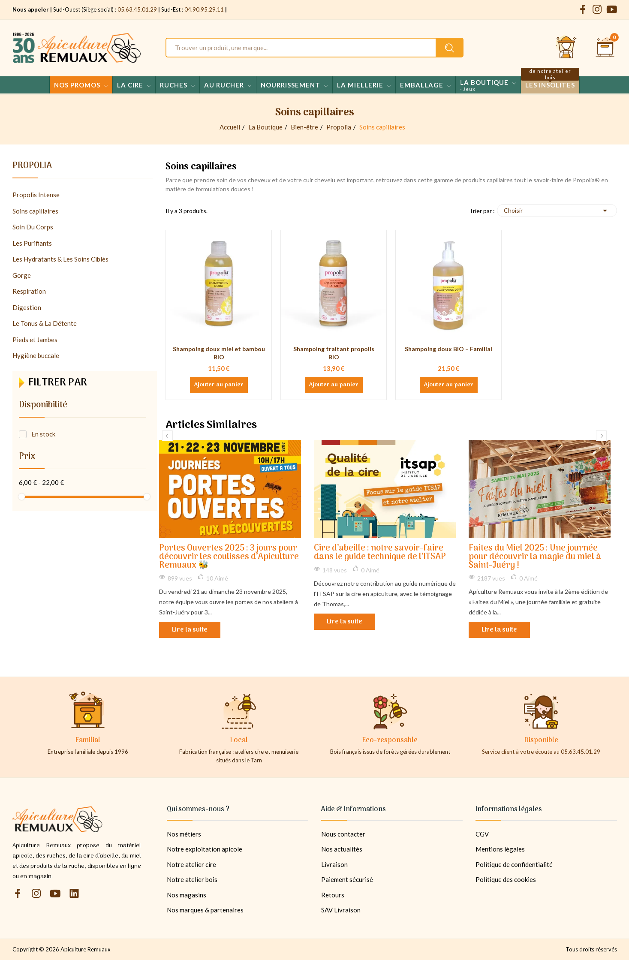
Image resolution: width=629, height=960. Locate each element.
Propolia (32, 167)
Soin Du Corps (32, 227)
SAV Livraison (341, 910)
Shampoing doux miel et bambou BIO (219, 353)
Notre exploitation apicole (204, 849)
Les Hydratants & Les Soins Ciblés (60, 259)
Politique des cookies (506, 879)
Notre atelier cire (191, 864)
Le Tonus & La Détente (44, 323)
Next (601, 435)
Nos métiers (184, 834)
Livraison (334, 864)
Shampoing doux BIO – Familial (448, 348)
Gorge (21, 275)
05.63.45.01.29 (137, 9)
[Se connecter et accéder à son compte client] (566, 47)
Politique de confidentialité (514, 864)
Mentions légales (500, 849)
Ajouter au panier (219, 385)
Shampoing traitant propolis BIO (333, 353)
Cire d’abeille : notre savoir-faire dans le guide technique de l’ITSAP (380, 553)
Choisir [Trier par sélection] (557, 210)
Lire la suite (190, 630)
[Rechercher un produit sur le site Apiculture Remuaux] (449, 47)
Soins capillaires (35, 211)
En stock (43, 434)
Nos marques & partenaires (205, 910)
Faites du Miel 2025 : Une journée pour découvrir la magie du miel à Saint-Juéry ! (535, 557)
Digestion (26, 307)
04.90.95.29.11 (204, 9)
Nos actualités (341, 849)
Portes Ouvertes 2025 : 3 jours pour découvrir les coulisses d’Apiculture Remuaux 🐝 (229, 557)
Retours (332, 895)
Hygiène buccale (35, 355)
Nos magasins (186, 895)
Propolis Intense (36, 195)
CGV (482, 834)
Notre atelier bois (192, 879)
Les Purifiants (32, 243)
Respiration (29, 291)
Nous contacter (343, 834)
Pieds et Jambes (34, 339)
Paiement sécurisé (347, 879)
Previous (167, 435)
